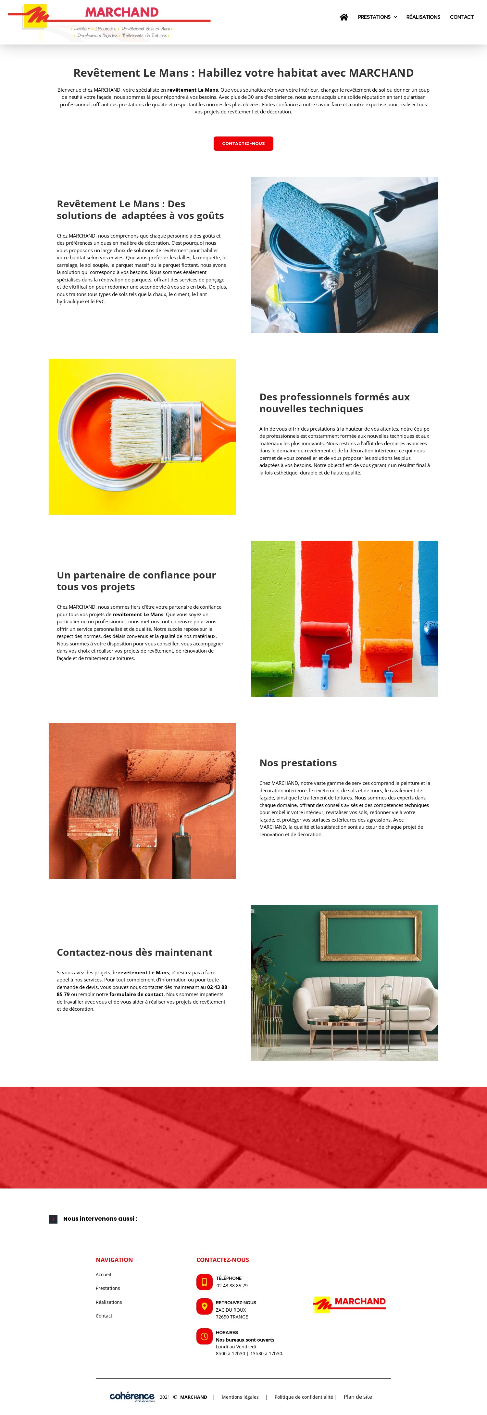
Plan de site (358, 1396)
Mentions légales (240, 1397)
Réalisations (109, 1302)
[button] (243, 1219)
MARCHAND (193, 1397)
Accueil (103, 1274)
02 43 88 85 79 (232, 1285)
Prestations (108, 1288)
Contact (104, 1316)
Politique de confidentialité (304, 1397)
